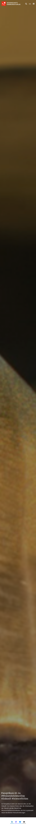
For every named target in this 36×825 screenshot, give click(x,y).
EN (30, 3)
